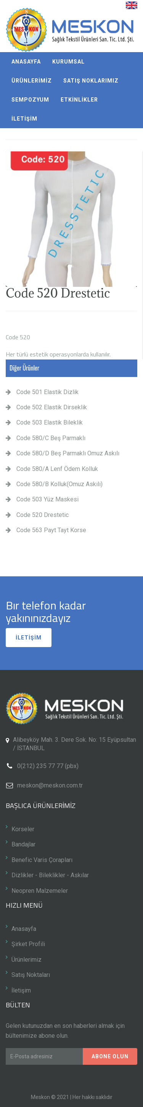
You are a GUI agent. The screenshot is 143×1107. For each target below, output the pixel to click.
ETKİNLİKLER (79, 100)
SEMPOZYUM (30, 100)
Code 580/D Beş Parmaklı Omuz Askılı (62, 453)
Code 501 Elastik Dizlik (42, 392)
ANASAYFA (26, 62)
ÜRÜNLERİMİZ (31, 81)
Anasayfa (23, 928)
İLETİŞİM (24, 119)
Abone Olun (110, 1056)
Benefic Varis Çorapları (41, 860)
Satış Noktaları (30, 974)
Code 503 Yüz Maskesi (42, 499)
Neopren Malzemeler (39, 890)
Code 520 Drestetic (37, 515)
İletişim (21, 990)
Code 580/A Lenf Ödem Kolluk (52, 468)
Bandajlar (23, 844)
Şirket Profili (28, 944)
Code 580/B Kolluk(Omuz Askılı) (54, 484)
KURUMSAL (68, 62)
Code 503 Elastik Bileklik (44, 422)
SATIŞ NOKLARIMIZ (91, 81)
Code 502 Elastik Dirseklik (46, 407)
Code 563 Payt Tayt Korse (46, 530)
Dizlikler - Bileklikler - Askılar (50, 875)
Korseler (22, 829)
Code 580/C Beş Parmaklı (45, 438)
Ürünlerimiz (26, 959)
